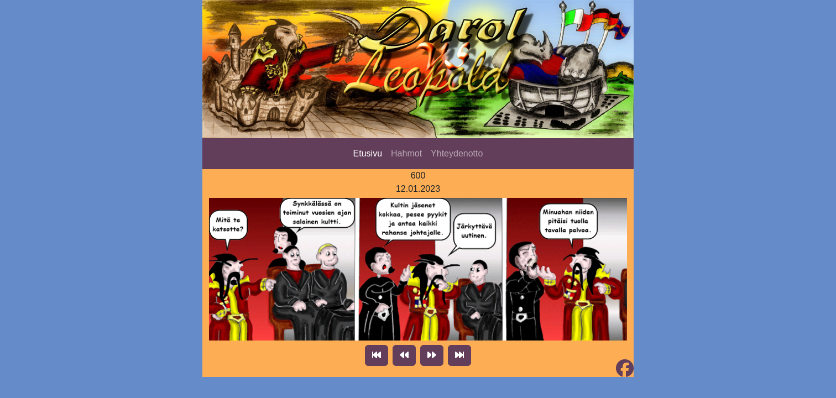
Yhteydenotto (457, 153)
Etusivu (367, 153)
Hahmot (406, 153)
